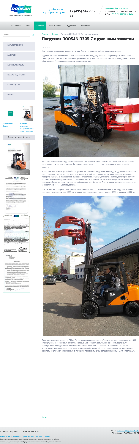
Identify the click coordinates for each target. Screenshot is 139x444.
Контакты (86, 25)
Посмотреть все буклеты (19, 137)
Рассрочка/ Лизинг (14, 75)
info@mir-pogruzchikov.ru (122, 14)
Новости (41, 25)
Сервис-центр (11, 84)
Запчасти (9, 55)
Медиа (8, 94)
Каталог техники (13, 45)
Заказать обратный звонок (116, 8)
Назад (45, 417)
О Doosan (17, 25)
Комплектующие (13, 65)
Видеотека (72, 25)
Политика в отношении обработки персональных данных (25, 436)
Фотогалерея (56, 25)
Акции (30, 25)
